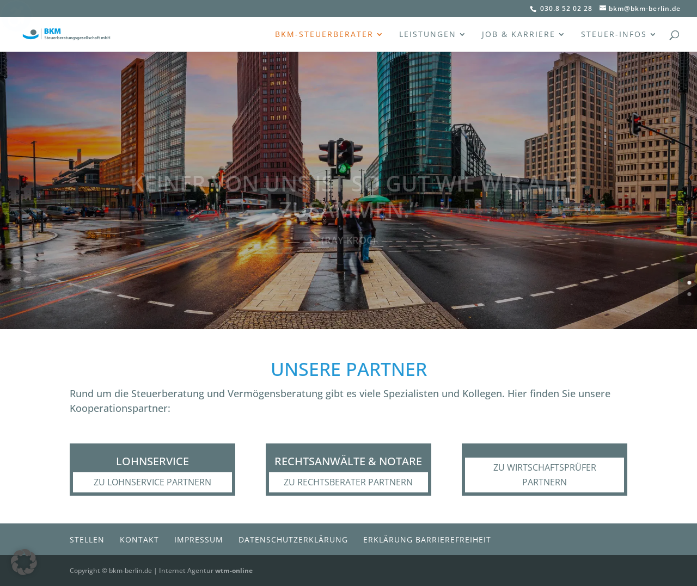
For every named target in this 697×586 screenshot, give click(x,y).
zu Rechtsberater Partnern (348, 482)
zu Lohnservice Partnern (152, 482)
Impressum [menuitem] (198, 539)
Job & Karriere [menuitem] (518, 34)
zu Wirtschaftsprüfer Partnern (544, 474)
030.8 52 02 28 (565, 8)
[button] (24, 562)
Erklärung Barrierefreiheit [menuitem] (427, 539)
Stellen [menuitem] (87, 539)
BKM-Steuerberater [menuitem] (324, 34)
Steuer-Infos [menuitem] (614, 34)
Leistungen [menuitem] (427, 34)
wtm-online (234, 570)
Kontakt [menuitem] (139, 539)
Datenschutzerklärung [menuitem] (293, 539)
